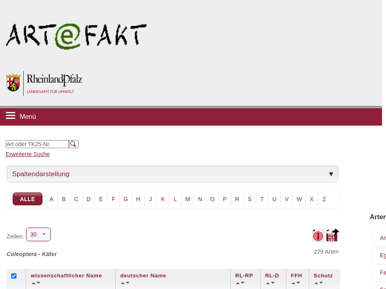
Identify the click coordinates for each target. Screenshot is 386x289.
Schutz (323, 276)
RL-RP (244, 276)
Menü (28, 116)
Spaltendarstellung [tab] (41, 174)
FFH (296, 276)
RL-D (272, 276)
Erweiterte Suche (28, 154)
